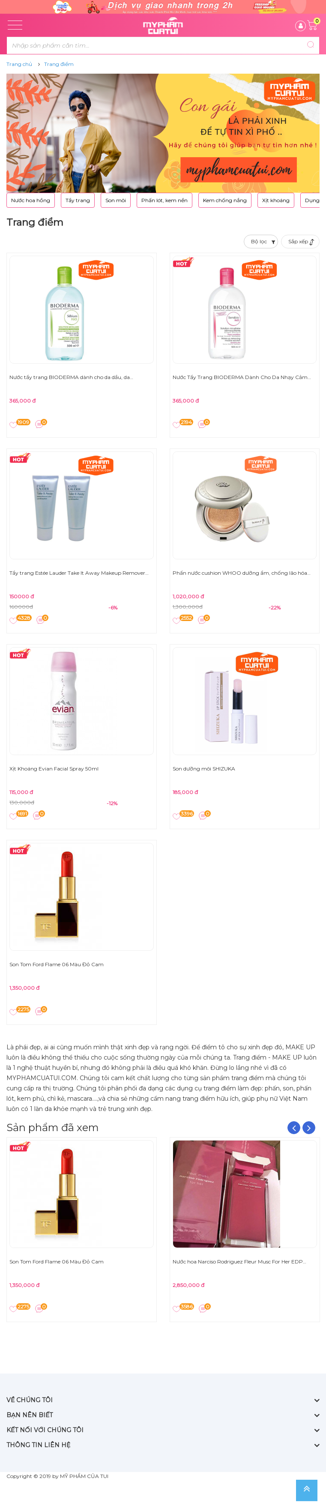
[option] (81, 1228)
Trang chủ (19, 64)
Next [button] (308, 1127)
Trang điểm (59, 64)
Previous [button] (293, 1127)
